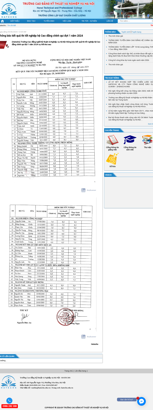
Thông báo (110, 32)
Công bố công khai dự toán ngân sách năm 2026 (128, 60)
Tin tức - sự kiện (89, 21)
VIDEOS (108, 175)
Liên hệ (110, 21)
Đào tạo (31, 21)
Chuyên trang (112, 130)
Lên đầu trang (80, 371)
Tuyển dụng (136, 32)
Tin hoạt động (112, 78)
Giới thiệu (14, 21)
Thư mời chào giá (115, 36)
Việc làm (67, 21)
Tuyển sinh (49, 21)
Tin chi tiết (11, 25)
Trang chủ (68, 371)
